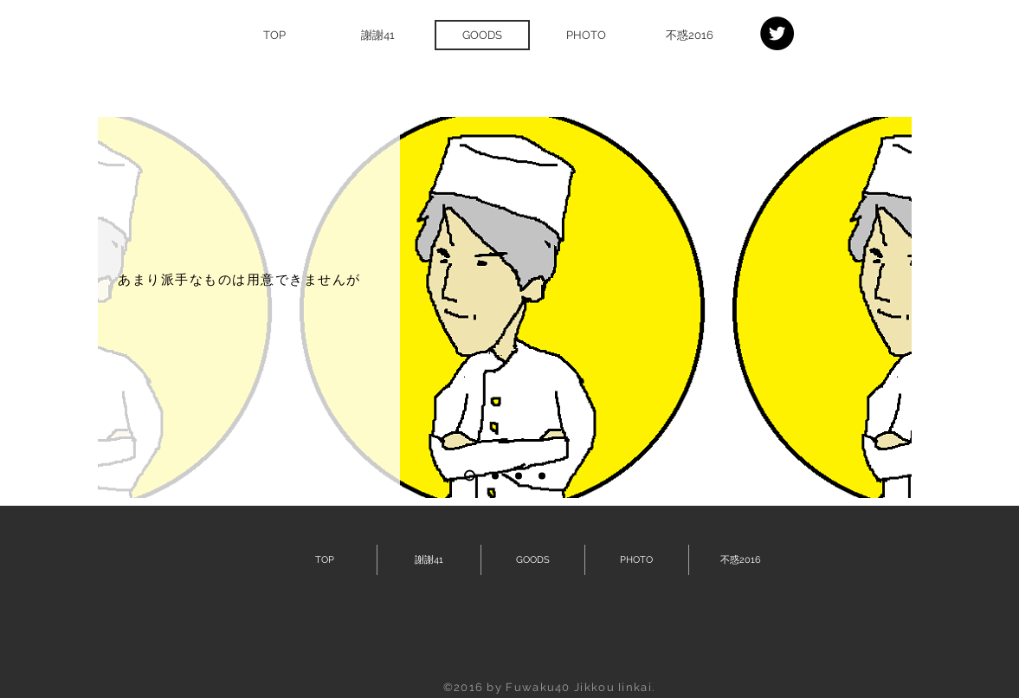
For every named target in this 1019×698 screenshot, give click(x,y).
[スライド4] (542, 475)
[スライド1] (469, 475)
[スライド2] (495, 475)
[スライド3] (518, 475)
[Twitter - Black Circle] (777, 33)
